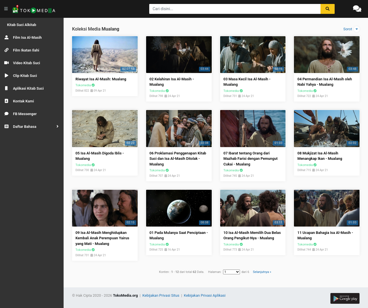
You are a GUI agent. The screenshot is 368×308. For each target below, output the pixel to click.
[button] (32, 126)
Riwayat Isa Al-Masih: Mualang (100, 79)
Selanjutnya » (262, 272)
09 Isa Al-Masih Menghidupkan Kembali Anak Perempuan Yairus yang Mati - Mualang (102, 238)
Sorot (351, 29)
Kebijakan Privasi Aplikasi (205, 295)
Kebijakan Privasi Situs (161, 295)
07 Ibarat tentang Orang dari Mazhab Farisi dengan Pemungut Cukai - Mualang (251, 158)
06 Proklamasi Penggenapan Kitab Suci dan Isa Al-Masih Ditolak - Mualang (178, 158)
